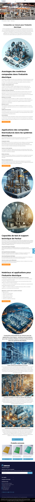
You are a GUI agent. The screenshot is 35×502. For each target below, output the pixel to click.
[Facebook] (2, 492)
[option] (7, 452)
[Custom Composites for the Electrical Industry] (17, 54)
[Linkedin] (4, 492)
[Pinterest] (10, 492)
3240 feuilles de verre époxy (7, 455)
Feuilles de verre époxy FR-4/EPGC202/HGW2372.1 (28, 456)
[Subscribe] (30, 473)
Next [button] (33, 452)
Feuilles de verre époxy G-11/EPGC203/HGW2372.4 (17, 456)
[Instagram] (8, 492)
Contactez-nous (17, 439)
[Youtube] (7, 492)
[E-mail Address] (14, 473)
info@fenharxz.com (6, 487)
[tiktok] (13, 492)
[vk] (12, 492)
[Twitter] (5, 492)
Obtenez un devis (6, 121)
